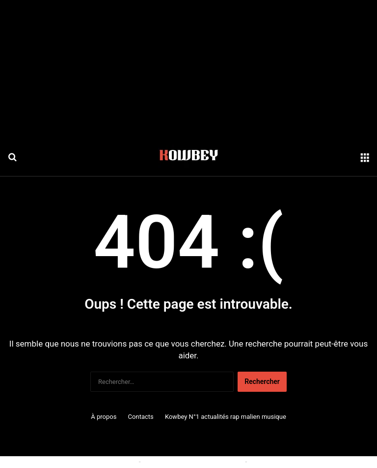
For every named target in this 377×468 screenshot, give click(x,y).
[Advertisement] (188, 69)
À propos (103, 416)
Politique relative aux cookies (92, 462)
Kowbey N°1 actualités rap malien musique (225, 416)
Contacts (141, 416)
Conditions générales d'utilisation (193, 462)
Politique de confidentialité (289, 462)
